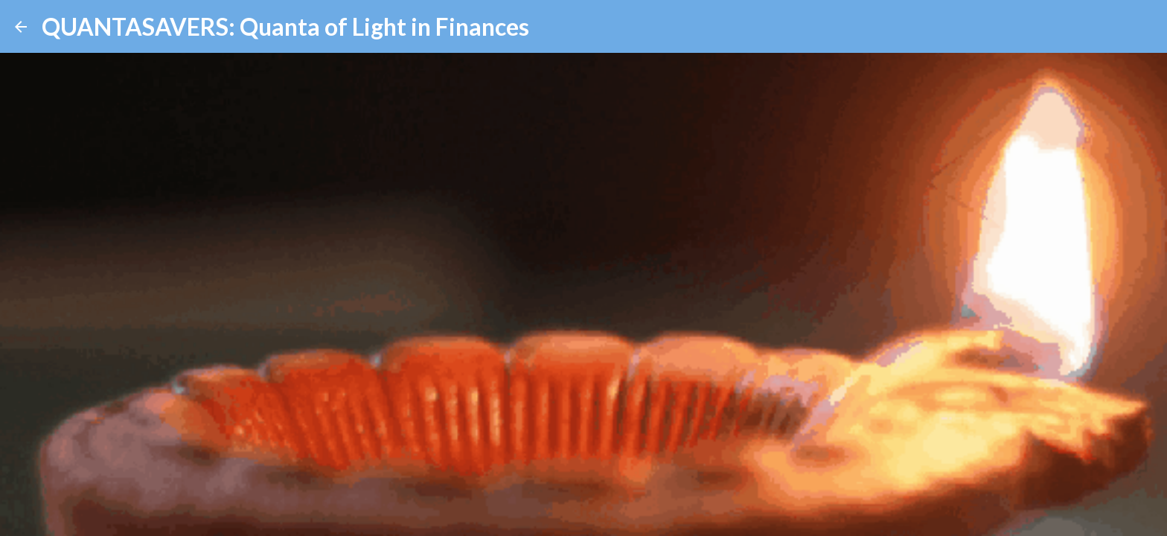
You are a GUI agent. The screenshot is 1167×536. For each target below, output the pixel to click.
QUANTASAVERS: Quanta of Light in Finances (285, 26)
